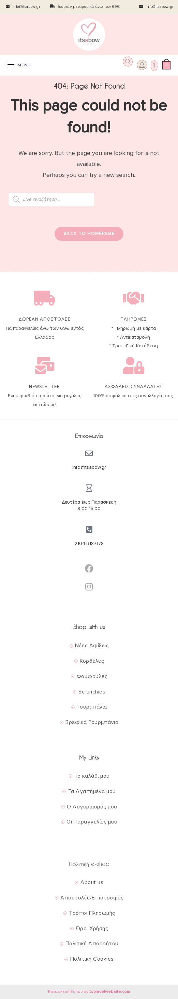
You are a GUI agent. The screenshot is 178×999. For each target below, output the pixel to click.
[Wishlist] (153, 65)
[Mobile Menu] (19, 65)
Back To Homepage (89, 233)
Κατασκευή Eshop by (89, 991)
